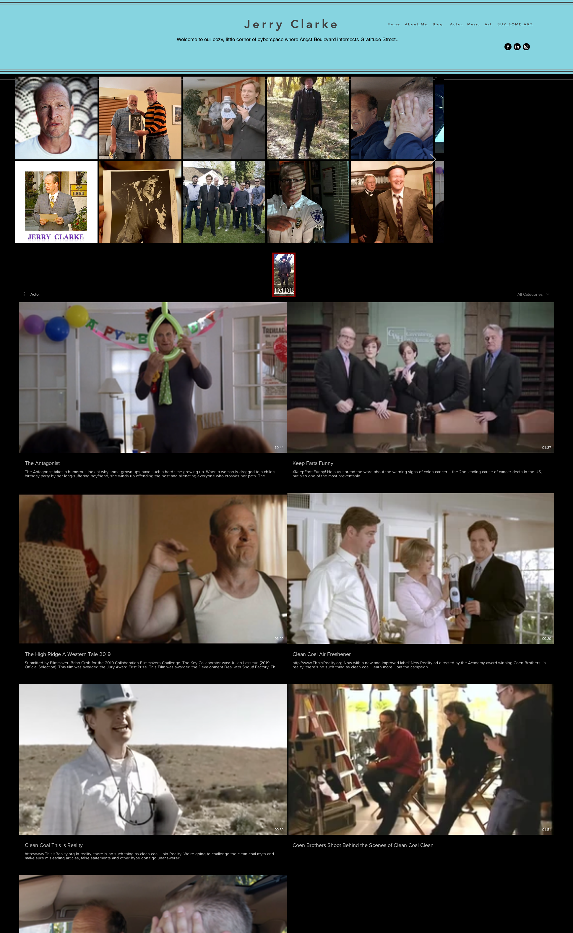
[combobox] (533, 294)
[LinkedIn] (517, 46)
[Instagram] (526, 46)
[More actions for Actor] (32, 294)
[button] (32, 294)
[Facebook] (508, 46)
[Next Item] (433, 159)
